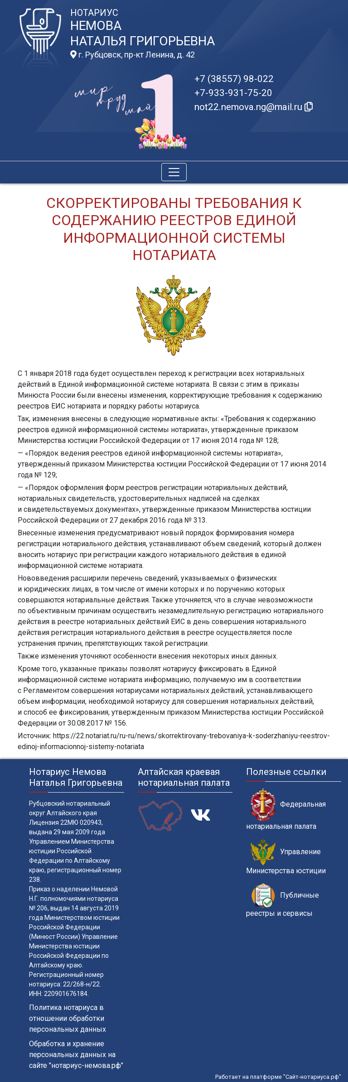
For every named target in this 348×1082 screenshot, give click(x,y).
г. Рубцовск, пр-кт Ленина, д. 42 (132, 54)
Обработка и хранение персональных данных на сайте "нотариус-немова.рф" (76, 1054)
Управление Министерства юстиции (286, 857)
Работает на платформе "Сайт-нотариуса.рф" (278, 1076)
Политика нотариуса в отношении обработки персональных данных (67, 1018)
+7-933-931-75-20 (233, 92)
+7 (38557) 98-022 (234, 78)
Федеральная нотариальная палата (286, 809)
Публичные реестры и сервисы (282, 900)
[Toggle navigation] (174, 172)
